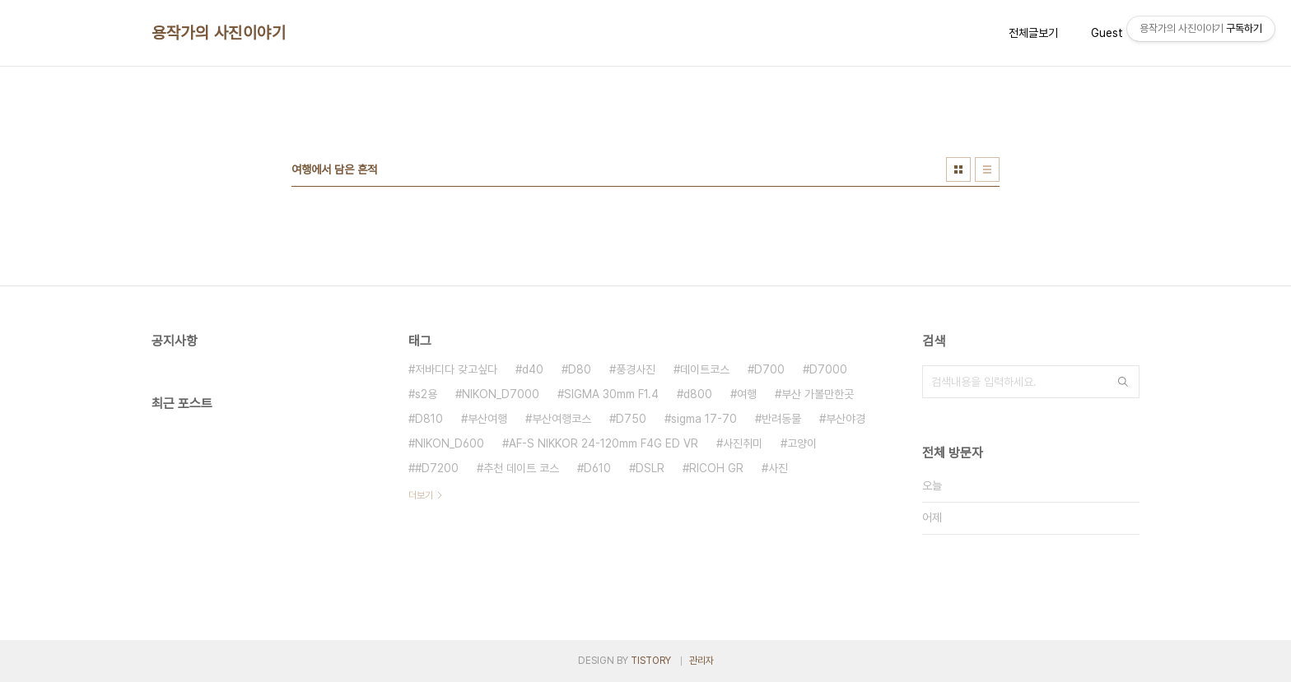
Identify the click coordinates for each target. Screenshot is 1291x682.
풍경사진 (635, 369)
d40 (532, 369)
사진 (778, 468)
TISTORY (651, 660)
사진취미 (742, 443)
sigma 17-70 (704, 418)
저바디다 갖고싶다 (456, 369)
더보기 (420, 495)
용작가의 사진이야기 (218, 33)
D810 (429, 418)
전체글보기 (1033, 32)
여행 (747, 394)
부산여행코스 (561, 418)
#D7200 (437, 468)
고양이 (802, 443)
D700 (769, 369)
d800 (697, 394)
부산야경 (845, 418)
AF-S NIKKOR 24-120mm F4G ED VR (603, 443)
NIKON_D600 (449, 443)
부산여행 (487, 418)
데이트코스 (704, 369)
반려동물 (781, 418)
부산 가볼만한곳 (817, 394)
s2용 (426, 394)
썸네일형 (958, 169)
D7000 (828, 369)
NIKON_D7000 (500, 394)
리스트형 (987, 169)
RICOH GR (716, 468)
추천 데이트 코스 (521, 468)
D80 (579, 369)
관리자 (701, 660)
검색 (1123, 381)
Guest (1107, 32)
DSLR (650, 468)
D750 (631, 418)
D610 (597, 468)
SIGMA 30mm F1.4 (611, 394)
